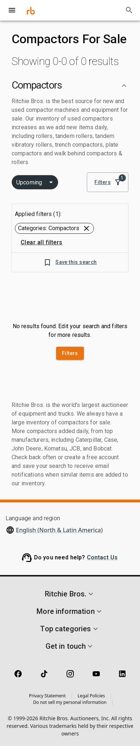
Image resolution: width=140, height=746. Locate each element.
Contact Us (102, 557)
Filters (107, 182)
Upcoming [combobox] (29, 182)
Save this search (69, 262)
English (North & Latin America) (59, 530)
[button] (70, 85)
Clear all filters (41, 242)
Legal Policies (91, 696)
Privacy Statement (47, 696)
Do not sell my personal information (70, 702)
